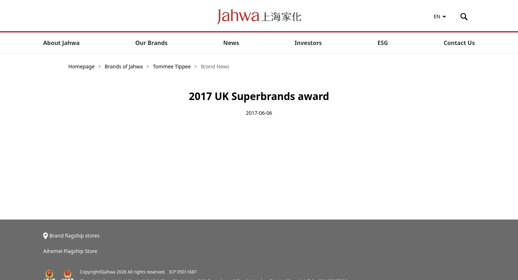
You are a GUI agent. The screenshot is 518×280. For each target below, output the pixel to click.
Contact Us (459, 43)
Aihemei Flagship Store (70, 251)
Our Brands (151, 43)
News (231, 43)
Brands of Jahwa (124, 66)
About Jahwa (61, 43)
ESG (382, 43)
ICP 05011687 (183, 272)
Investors (308, 43)
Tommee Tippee (172, 66)
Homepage (81, 66)
